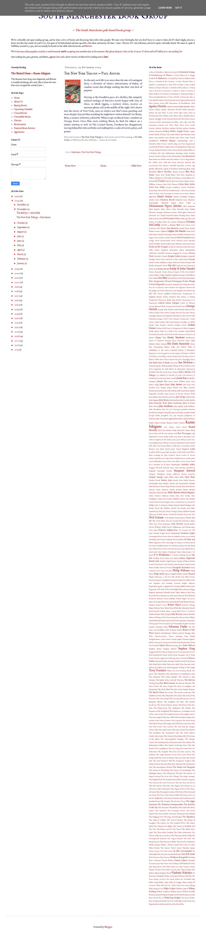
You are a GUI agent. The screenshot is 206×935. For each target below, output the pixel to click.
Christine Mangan (156, 212)
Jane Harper (161, 388)
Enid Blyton (190, 275)
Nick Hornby (177, 524)
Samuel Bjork (190, 617)
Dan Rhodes (161, 228)
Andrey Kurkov (169, 131)
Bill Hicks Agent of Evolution (166, 169)
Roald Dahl (179, 602)
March (20, 254)
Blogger (108, 927)
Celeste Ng (158, 193)
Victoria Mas (175, 870)
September (22, 227)
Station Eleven (165, 645)
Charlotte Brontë (167, 200)
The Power (180, 792)
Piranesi (192, 574)
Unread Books (20, 113)
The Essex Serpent (156, 717)
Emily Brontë (163, 269)
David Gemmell (183, 237)
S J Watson (190, 611)
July (19, 236)
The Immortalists (175, 742)
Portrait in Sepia (176, 580)
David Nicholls (154, 244)
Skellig (192, 636)
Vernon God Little (162, 870)
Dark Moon (153, 234)
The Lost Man (180, 758)
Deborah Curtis (189, 247)
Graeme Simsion (166, 325)
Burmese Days (181, 178)
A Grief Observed (180, 75)
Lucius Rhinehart (155, 461)
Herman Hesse (170, 341)
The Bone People (166, 686)
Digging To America (181, 253)
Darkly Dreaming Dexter (167, 234)
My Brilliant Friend (168, 508)
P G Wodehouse (161, 555)
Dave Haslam (160, 238)
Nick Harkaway (164, 524)
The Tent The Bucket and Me (160, 829)
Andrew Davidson (162, 128)
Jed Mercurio (162, 391)
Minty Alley (175, 496)
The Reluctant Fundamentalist (170, 804)
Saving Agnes (154, 624)
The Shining (190, 814)
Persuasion (186, 567)
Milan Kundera (155, 496)
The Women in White (168, 842)
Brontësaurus (20, 124)
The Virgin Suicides (175, 839)
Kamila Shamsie (166, 423)
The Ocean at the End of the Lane (162, 783)
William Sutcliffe (188, 892)
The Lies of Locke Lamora (180, 752)
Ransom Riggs (189, 589)
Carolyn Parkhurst (173, 187)
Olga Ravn (157, 543)
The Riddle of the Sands (178, 807)
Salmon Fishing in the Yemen (160, 617)
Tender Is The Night (187, 667)
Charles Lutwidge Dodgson (184, 197)
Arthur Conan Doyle (174, 150)
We (190, 876)
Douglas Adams (174, 256)
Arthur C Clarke (161, 150)
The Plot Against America (165, 792)
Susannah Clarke (161, 661)
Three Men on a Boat (187, 845)
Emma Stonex (167, 272)
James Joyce (165, 384)
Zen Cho (172, 904)
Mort (157, 502)
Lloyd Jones (170, 449)
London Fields (154, 452)
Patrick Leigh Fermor (168, 561)
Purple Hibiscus (188, 583)
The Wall (187, 839)
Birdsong (182, 169)
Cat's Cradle (170, 190)
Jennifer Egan (163, 394)
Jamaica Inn (162, 381)
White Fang (153, 882)
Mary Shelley (163, 483)
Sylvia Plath (161, 664)
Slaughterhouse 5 (155, 639)
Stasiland (155, 645)
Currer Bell (175, 225)
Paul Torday (168, 564)
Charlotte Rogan (168, 203)
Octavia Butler (178, 539)
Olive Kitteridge (168, 543)
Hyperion (152, 353)
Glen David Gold (188, 316)
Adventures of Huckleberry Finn (182, 103)
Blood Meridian (164, 172)
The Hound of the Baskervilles (175, 736)
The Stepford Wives (178, 823)
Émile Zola (153, 269)
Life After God (155, 446)
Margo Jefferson (173, 474)
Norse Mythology (173, 533)
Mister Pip (184, 499)
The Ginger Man (169, 724)
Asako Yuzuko (189, 153)
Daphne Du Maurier (176, 231)
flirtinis (125, 43)
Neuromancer (180, 518)
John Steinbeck (166, 406)
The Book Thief (164, 689)
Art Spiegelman (180, 147)
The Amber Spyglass (169, 677)
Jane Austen (176, 384)
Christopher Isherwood (186, 212)
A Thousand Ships (186, 94)
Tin (161, 851)
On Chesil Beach (189, 543)
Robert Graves (161, 605)
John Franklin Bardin (187, 400)
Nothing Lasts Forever (157, 539)
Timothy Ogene (188, 848)
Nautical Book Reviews (24, 128)
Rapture (152, 592)
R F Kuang (175, 586)
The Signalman (188, 817)
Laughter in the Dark (162, 440)
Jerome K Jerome (176, 394)
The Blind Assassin (167, 683)
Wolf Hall (179, 895)
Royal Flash (174, 608)
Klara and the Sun (160, 433)
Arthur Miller (188, 150)
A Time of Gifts (173, 97)
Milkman (165, 496)
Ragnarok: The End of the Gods (161, 589)
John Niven (153, 406)
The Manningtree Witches (162, 767)
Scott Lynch (164, 624)
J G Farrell (170, 375)
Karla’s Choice (179, 423)
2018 (17, 291)
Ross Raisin (165, 608)
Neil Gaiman (156, 517)
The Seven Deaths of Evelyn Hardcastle (170, 814)
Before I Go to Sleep (182, 159)
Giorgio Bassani (175, 313)
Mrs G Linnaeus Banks (164, 505)
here (58, 57)
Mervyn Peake (155, 490)
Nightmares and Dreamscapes (183, 527)
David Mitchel (176, 241)
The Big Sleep (154, 683)
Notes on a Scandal (188, 536)
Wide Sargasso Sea (156, 889)
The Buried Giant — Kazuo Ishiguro (30, 73)
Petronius (168, 571)
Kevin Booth (181, 427)
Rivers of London (167, 602)
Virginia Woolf (165, 873)
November (22, 209)
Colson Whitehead (178, 222)
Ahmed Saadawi (173, 107)
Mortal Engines (165, 502)
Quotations (19, 132)
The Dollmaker (174, 708)
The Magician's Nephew (181, 761)
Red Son (157, 596)
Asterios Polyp (159, 156)
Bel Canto (172, 162)
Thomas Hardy (173, 845)
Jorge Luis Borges (177, 412)
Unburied (186, 863)
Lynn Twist (190, 461)
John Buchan (174, 400)
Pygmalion (153, 586)
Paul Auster (76, 152)
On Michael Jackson (176, 546)
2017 (17, 296)
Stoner (164, 655)
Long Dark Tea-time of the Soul (172, 452)
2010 (17, 327)
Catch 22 (178, 190)
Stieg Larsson (173, 652)
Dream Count (154, 262)
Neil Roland (169, 518)
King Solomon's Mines (181, 430)
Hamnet (181, 331)
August (20, 231)
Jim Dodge (180, 397)
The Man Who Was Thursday (172, 764)
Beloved (188, 162)
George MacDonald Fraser (176, 306)
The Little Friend (184, 755)
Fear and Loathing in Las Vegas (176, 284)
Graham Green (180, 325)
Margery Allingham (157, 474)
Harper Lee (160, 337)
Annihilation (153, 141)
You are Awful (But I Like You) (179, 901)
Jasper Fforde (172, 388)
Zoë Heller (180, 904)
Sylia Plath (153, 664)
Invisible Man (154, 372)
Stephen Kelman (170, 649)
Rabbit (182, 586)
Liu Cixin (160, 449)
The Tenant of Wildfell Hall (184, 826)
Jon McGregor (174, 409)
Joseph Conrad (189, 412)
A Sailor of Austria (186, 91)
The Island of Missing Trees (176, 745)
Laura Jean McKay (178, 440)
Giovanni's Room (188, 313)
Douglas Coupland (188, 256)
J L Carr (178, 375)
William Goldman (163, 892)
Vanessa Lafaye (189, 867)
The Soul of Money (175, 820)
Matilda (192, 483)
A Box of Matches (155, 72)
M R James (165, 465)
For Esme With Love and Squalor (170, 291)
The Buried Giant (156, 692)
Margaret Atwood (184, 470)
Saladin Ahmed (154, 614)
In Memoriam (179, 369)
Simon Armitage (176, 636)
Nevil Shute (160, 521)
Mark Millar (169, 477)
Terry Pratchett (157, 670)
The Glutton (190, 730)
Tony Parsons (165, 857)
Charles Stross (154, 200)
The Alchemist (154, 677)
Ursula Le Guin (176, 867)
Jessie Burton (154, 397)
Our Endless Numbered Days (169, 552)
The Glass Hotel (178, 730)
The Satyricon (160, 811)
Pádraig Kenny (185, 555)
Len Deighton (154, 443)
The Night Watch (155, 780)
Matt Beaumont (155, 486)
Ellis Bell (171, 265)
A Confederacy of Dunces (160, 75)
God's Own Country (171, 319)
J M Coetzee (187, 375)
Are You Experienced (186, 144)
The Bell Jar (189, 680)
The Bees (180, 680)
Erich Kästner (173, 278)
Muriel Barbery (186, 505)
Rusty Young (171, 611)
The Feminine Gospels (183, 717)
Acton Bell (164, 103)
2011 (17, 322)
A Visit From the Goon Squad (174, 100)
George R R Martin (165, 309)
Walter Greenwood (171, 876)
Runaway (185, 608)
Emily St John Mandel (182, 268)
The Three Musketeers (182, 832)
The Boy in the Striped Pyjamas (183, 689)
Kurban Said (172, 433)
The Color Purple (162, 699)
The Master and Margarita (184, 767)
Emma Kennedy (155, 272)
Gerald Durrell (178, 309)
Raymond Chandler (163, 592)
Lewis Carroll (190, 443)
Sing (186, 636)
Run (180, 608)
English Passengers (178, 275)
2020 (17, 282)
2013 (17, 313)
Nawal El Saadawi (176, 514)
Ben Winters (164, 166)
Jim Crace (172, 397)
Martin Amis (166, 480)
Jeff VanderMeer (183, 391)
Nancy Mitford (183, 511)
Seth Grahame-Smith (173, 630)
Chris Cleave (166, 209)
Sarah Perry (164, 621)
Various (151, 870)
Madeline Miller (188, 464)
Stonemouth (157, 655)
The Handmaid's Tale (170, 733)
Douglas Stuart (154, 259)
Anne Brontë (170, 138)
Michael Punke (161, 493)
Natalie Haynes (163, 514)
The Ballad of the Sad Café (166, 680)
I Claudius (184, 353)
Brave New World (163, 175)
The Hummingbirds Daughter (172, 739)
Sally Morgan (166, 614)
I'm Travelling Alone (187, 359)
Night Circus (167, 527)
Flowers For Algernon (177, 287)
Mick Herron (174, 492)
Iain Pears (174, 363)
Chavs (181, 203)
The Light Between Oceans (166, 755)
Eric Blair (162, 278)
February (21, 258)
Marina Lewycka (188, 474)
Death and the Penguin (158, 247)
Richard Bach (183, 596)
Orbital (187, 549)
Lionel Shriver (166, 446)
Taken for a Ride (173, 664)
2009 (17, 331)
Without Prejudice (168, 895)
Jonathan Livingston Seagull (159, 412)
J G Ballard (161, 375)
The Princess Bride (172, 795)
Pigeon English (170, 574)
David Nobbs (166, 244)
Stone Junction (183, 652)
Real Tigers (175, 592)
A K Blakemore (160, 78)
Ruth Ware (181, 611)
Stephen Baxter (155, 649)
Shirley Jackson (178, 633)
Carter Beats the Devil (157, 190)
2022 (17, 273)
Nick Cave (153, 524)
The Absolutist (159, 674)
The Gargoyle (176, 720)
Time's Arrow (176, 848)
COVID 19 (165, 225)
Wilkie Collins (170, 888)
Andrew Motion (189, 128)
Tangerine (174, 667)
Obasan (169, 539)
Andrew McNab (176, 128)
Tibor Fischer (154, 848)
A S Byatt (174, 91)
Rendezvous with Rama (169, 596)
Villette (157, 873)
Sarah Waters (174, 621)
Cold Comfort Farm (171, 218)
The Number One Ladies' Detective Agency (178, 780)
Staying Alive (177, 645)
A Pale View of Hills (175, 85)
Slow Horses (166, 639)
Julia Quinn (169, 419)
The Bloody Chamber (184, 683)
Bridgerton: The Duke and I (165, 178)
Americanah (165, 122)
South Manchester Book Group (103, 16)
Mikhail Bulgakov (187, 492)
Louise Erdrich (154, 458)
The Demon (183, 705)
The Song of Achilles (157, 820)
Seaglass (186, 624)
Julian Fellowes (189, 419)
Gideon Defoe (154, 313)
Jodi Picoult (190, 397)
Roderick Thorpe (188, 605)
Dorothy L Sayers (160, 256)
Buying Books (20, 105)
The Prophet (165, 801)
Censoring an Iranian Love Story (176, 193)
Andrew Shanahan (155, 131)
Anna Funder (159, 138)
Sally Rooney (176, 614)
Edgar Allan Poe (173, 262)
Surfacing (171, 658)
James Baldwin (179, 381)
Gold (156, 322)
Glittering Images (156, 319)
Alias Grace (183, 113)
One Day (180, 549)
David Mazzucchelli (162, 241)
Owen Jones (186, 552)
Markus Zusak (154, 480)
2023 (17, 269)
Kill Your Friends (165, 430)
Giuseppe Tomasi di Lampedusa (161, 316)
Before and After (167, 159)
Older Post (136, 165)
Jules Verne (160, 419)
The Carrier (168, 692)
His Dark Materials (178, 343)
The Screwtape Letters (176, 811)
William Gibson (182, 889)
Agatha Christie (157, 106)
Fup (173, 300)
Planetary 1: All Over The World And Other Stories (175, 577)
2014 (17, 309)
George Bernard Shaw (157, 306)
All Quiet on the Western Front (166, 119)
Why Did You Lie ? (164, 885)
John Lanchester (175, 403)
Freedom (172, 297)
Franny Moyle (162, 297)
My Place (159, 511)
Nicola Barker (189, 524)
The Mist (179, 773)
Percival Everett (166, 568)
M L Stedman (154, 465)
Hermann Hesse (183, 341)
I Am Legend (162, 353)
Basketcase (157, 159)
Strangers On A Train (186, 655)
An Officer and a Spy (179, 122)
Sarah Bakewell (154, 621)
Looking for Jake (160, 455)
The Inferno (186, 742)
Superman (164, 658)
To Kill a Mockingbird (182, 851)
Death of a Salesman (175, 247)
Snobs (174, 639)
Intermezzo (190, 369)
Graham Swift (161, 328)
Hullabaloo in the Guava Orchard (163, 350)
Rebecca (184, 592)
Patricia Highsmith (187, 558)
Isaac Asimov (173, 372)
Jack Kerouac (161, 378)
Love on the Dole (188, 458)
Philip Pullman (181, 570)
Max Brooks (190, 486)
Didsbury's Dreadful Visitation (160, 253)
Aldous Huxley (161, 110)
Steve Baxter (162, 652)
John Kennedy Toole (158, 403)
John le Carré (189, 403)
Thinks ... (164, 845)
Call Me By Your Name (174, 181)
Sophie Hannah (182, 639)
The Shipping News (156, 817)
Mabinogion (175, 465)
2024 (17, 200)
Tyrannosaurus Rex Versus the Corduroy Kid (165, 863)
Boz (187, 171)
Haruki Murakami (175, 337)
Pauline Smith (190, 564)
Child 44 (190, 203)
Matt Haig (165, 486)
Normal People (159, 533)
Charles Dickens (164, 196)
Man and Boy (180, 468)
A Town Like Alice (186, 97)
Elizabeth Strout (161, 266)
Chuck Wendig (179, 215)
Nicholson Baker (188, 521)
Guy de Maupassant (174, 328)
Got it (178, 8)
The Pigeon (175, 786)
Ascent (151, 156)
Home (103, 165)
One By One (172, 549)
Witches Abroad (155, 895)
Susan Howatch (182, 658)
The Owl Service (155, 786)
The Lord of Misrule (166, 758)
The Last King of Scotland (178, 748)
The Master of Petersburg (159, 770)
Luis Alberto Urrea (179, 461)
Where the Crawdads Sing (185, 879)
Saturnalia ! (191, 621)
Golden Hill (164, 322)
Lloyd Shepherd (182, 449)
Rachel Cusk (190, 586)
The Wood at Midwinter (186, 842)
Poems (151, 580)
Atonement (190, 156)
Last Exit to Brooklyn (182, 437)
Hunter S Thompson (186, 350)
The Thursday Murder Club (181, 836)
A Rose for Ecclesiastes (161, 91)
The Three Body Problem (163, 832)
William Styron (176, 892)
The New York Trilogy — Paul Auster (34, 217)
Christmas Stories (170, 212)
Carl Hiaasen (172, 184)
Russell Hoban (159, 611)
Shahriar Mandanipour (163, 633)
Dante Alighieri (161, 231)
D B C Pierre (185, 225)
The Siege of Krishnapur (173, 817)
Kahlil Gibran (154, 423)
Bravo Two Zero (177, 175)
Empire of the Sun (181, 272)
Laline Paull (168, 437)
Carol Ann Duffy (156, 187)
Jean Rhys (183, 388)
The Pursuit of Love (178, 801)
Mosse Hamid (176, 502)
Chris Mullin (190, 209)
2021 (17, 277)
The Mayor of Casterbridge (180, 770)
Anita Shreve (175, 134)
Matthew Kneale (175, 486)
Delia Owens (154, 250)
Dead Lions (190, 244)
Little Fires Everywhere (181, 446)
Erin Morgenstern (157, 281)
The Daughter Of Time (174, 702)
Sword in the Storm (187, 661)
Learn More (165, 8)
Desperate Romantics (169, 250)
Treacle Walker (167, 860)
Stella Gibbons (189, 645)
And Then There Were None (177, 125)
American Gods (155, 122)
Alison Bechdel (184, 116)
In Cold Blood (168, 369)
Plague (151, 577)
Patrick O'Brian (183, 561)
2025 (17, 196)
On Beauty (178, 543)
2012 (17, 318)
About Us (18, 101)
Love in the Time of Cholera (171, 458)
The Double (186, 708)
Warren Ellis (184, 876)
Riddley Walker (175, 599)
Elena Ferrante (186, 262)
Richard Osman (163, 599)
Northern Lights (187, 533)
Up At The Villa (163, 867)
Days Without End (178, 244)
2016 (17, 300)
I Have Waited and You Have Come (180, 356)
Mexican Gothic (168, 490)
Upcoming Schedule (23, 109)
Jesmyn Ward (189, 394)
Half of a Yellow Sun (168, 331)
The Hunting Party (161, 742)
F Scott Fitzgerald (156, 284)
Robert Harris (174, 604)
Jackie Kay (182, 378)
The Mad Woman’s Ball (162, 761)
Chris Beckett (154, 209)
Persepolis (177, 567)
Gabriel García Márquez (168, 303)
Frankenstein (176, 294)
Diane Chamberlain (187, 250)
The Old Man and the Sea (185, 783)
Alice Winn (173, 116)
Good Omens (174, 322)
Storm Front (172, 655)
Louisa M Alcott (188, 455)
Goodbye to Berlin (187, 322)
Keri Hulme (169, 427)
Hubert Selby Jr (188, 347)
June (19, 240)
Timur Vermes (154, 851)
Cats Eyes (185, 190)
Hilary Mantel (160, 344)
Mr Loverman (187, 502)
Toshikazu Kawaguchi (178, 857)
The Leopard (163, 752)
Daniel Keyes (184, 228)
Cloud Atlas (158, 219)
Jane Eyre (187, 385)
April (19, 250)
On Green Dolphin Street (158, 546)
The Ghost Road (188, 720)
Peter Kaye (160, 571)
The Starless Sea (163, 823)
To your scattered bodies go (171, 854)
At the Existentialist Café (175, 156)
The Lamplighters (161, 748)
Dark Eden (191, 231)
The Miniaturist (169, 773)
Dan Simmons (173, 228)
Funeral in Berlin (164, 300)
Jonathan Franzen (188, 409)
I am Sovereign (174, 353)
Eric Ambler (153, 278)
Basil (150, 159)
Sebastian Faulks (178, 626)
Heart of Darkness (156, 341)
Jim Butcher (163, 397)
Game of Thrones (188, 303)
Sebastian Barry (162, 627)
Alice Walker (164, 116)
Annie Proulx (190, 138)
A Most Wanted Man (184, 81)
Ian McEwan (185, 362)
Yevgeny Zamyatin (160, 901)
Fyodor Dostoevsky (183, 300)
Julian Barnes (178, 419)
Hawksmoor (190, 338)
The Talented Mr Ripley (163, 826)
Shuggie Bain (190, 633)
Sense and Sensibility (157, 630)
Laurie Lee (191, 440)
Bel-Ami (180, 162)
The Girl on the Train (184, 724)
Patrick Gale (154, 561)
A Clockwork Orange (186, 72)
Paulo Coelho (154, 568)
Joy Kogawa (178, 415)
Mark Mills (179, 477)
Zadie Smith (164, 904)
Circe (188, 215)
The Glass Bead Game (163, 730)
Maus (184, 486)
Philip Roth (159, 574)
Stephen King (186, 648)
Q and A (161, 586)
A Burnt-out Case (169, 72)
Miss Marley (185, 496)
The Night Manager (187, 776)
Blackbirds (153, 172)
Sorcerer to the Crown (163, 642)
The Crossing (174, 699)
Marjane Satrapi (156, 477)
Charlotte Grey (181, 200)
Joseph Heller (154, 415)
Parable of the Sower (161, 558)
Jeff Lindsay (172, 391)
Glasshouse (177, 316)
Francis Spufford (164, 294)
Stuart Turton (154, 658)
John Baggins (154, 400)
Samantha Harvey (178, 617)
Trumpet (191, 860)
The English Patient (187, 714)
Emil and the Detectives (185, 266)
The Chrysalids (167, 696)
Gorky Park (154, 325)
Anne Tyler (179, 138)
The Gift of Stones (156, 724)
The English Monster (172, 714)
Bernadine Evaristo (184, 166)
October (21, 223)
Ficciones (191, 284)
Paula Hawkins (178, 564)
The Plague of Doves (178, 789)
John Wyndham (155, 409)
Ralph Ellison (179, 589)
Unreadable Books (22, 116)
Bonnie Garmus (179, 172)
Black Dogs (190, 169)
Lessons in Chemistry (177, 443)
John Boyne (164, 400)
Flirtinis (17, 120)
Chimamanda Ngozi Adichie (165, 206)
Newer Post (70, 165)
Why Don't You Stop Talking (183, 885)
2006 (17, 345)
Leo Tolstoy (164, 443)
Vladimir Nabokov (182, 873)
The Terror (177, 829)
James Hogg (154, 385)
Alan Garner (184, 106)
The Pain (166, 786)
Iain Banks (153, 362)
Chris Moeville (178, 209)
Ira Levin (163, 372)
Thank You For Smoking (176, 671)
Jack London (171, 378)
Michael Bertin (182, 490)
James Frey (190, 381)
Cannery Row (161, 184)
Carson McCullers (188, 187)
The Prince (161, 795)
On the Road (190, 546)
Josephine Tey (166, 415)
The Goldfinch (155, 733)
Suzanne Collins (174, 661)
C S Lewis (160, 181)
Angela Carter (183, 131)
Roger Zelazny (154, 608)
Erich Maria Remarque (186, 278)
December (22, 204)
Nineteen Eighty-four (167, 530)
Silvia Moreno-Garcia (158, 636)
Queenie (167, 586)
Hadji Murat (154, 331)
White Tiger (163, 882)
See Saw (192, 627)
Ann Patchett (185, 134)
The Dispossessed (160, 708)
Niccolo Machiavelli (173, 521)
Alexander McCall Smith (177, 110)
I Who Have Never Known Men (166, 359)
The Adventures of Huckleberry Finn (180, 674)
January (21, 263)
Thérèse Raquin (155, 845)
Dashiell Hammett (184, 234)
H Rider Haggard (188, 328)
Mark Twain (190, 477)
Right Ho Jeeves (188, 599)
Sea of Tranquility (176, 624)
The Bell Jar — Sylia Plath (28, 213)
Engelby (168, 275)
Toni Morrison (154, 857)
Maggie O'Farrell (155, 468)
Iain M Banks (164, 362)
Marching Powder (164, 471)
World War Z (158, 898)
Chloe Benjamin (189, 206)
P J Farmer (174, 555)
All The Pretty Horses (186, 119)
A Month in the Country (164, 81)
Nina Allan (153, 530)
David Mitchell (189, 241)
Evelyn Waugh (188, 281)
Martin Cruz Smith (180, 480)
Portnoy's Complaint (162, 580)
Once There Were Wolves (158, 549)
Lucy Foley (166, 461)
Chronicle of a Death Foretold (161, 215)
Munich (176, 505)
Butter (189, 178)
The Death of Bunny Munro (167, 705)
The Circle (178, 696)
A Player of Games (162, 88)
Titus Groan (168, 851)
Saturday (183, 621)
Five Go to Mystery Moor (159, 287)
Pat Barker (174, 558)
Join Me (165, 409)
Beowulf (173, 166)
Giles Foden (164, 313)
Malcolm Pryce (168, 468)
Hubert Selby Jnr (171, 347)
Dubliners (163, 262)
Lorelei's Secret (174, 455)
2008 (17, 336)
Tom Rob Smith (188, 854)
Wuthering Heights (172, 898)
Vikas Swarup (186, 870)
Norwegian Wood (155, 536)
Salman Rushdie (189, 614)
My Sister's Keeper (170, 511)
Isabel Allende (185, 372)
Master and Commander (179, 483)
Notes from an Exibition (171, 536)
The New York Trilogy (91, 152)
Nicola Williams (155, 527)
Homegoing (158, 347)
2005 (17, 349)
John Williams (189, 406)
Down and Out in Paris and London (174, 259)
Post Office (187, 580)
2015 (17, 304)
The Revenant (163, 807)
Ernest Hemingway (173, 281)
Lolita (192, 449)
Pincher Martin (182, 574)
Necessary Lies (189, 514)
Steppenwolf (153, 652)
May (19, 245)
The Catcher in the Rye (182, 692)
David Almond (170, 238)
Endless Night (159, 275)
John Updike (178, 406)
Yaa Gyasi (185, 898)
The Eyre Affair (169, 717)
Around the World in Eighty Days (161, 147)
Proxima (177, 583)
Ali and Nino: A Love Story (166, 113)
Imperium (157, 369)
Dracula (192, 259)
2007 (17, 340)
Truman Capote (180, 860)
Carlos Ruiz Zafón (186, 184)
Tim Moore (165, 848)
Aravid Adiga (172, 144)
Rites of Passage (155, 602)
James (170, 381)
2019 (17, 286)
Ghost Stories (190, 309)
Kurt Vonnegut (183, 433)
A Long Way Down (175, 78)
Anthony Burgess (167, 140)
